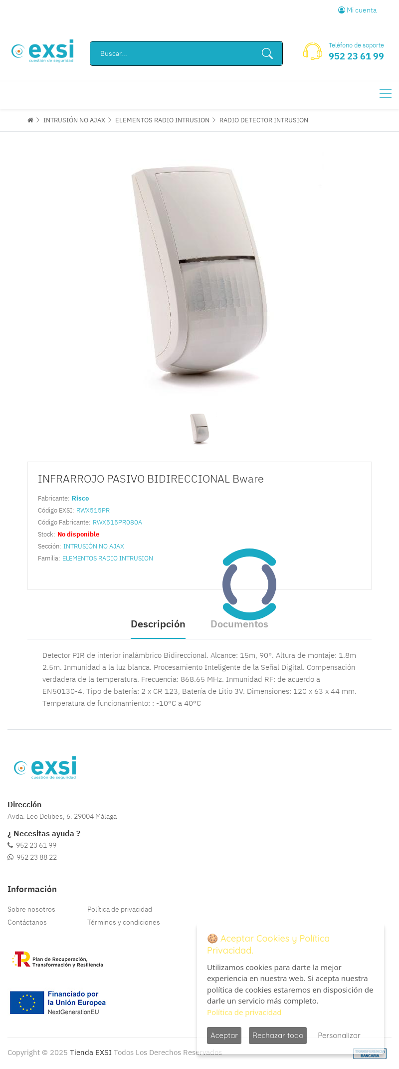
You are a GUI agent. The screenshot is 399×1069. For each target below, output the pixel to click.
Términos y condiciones (123, 922)
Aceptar (224, 1035)
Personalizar (339, 1035)
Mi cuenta (357, 9)
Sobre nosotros (31, 909)
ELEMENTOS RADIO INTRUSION (162, 120)
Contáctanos (27, 922)
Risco (80, 498)
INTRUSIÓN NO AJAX (74, 120)
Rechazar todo (277, 1035)
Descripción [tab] (158, 623)
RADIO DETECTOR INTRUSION (263, 120)
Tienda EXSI (91, 1052)
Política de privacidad (119, 909)
